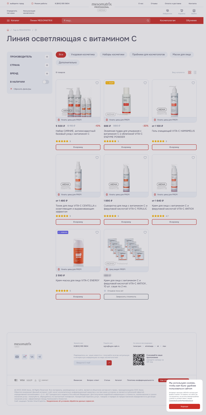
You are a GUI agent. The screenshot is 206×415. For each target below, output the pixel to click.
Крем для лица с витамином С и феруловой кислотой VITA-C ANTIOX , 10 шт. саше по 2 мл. (125, 283)
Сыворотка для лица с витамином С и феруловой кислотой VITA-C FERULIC (125, 207)
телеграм (137, 346)
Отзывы (154, 3)
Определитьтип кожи (12, 12)
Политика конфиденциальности (140, 380)
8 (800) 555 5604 (62, 3)
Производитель (21, 56)
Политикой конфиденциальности (181, 400)
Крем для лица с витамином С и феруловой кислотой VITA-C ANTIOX (173, 207)
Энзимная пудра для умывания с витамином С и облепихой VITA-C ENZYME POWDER (123, 133)
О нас (140, 3)
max (164, 346)
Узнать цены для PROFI (69, 120)
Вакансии (78, 380)
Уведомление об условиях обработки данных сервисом (70, 401)
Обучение (191, 20)
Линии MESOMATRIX (41, 20)
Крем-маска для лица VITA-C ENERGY (77, 280)
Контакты (193, 3)
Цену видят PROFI (115, 269)
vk (158, 346)
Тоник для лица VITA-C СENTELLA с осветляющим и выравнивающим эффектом (76, 208)
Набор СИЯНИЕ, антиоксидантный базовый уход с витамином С (75, 132)
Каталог (13, 20)
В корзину (78, 147)
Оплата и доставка (173, 3)
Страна (15, 65)
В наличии (17, 81)
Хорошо (184, 406)
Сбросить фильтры (20, 89)
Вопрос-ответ (93, 380)
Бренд (14, 73)
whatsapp (149, 346)
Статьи (107, 380)
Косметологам (167, 20)
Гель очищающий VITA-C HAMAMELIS (173, 130)
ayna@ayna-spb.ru (111, 346)
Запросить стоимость (126, 296)
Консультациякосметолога (29, 12)
